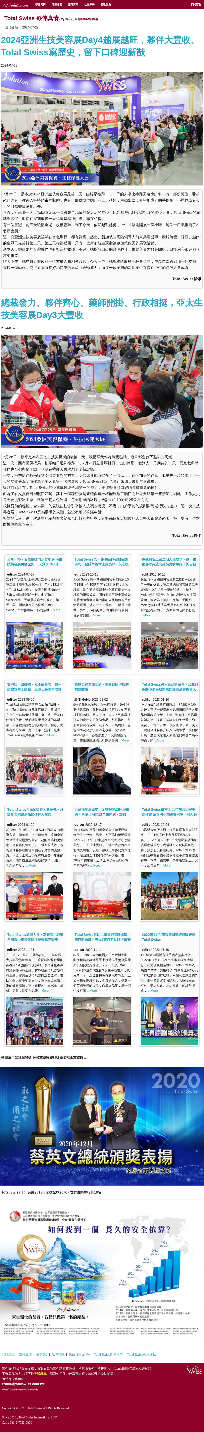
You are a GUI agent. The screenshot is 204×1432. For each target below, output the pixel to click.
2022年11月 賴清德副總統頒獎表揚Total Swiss (168, 937)
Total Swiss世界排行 (108, 1354)
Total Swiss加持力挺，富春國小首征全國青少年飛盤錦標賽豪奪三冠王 (35, 937)
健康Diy (41, 1354)
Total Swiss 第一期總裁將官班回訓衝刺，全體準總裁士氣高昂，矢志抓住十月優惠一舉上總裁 (102, 564)
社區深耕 (89, 4)
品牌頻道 (8, 1354)
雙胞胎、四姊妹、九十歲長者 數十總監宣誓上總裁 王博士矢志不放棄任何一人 (34, 689)
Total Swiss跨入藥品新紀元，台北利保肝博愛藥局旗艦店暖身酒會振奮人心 (170, 689)
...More (55, 610)
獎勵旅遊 (106, 4)
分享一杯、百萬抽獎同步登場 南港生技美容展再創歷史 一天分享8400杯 (34, 561)
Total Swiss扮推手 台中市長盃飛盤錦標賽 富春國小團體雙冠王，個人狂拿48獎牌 (169, 814)
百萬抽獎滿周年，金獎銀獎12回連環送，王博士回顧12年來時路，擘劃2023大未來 (102, 814)
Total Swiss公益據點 (141, 1354)
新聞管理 (196, 4)
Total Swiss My (79, 1354)
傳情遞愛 (57, 4)
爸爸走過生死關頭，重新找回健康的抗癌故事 (102, 686)
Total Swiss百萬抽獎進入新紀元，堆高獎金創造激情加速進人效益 (35, 812)
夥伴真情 (40, 4)
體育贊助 (73, 4)
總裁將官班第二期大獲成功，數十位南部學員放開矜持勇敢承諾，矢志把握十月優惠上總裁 (169, 564)
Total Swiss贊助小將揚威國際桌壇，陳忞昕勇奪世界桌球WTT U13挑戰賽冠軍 (103, 939)
